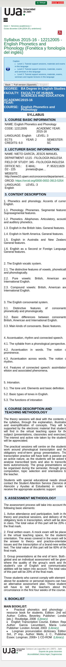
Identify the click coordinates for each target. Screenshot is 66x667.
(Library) (42, 618)
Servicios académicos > (21, 26)
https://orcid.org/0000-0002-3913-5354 (39, 180)
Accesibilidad (33, 654)
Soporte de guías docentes (50, 651)
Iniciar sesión (58, 3)
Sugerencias (56, 654)
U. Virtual (41, 3)
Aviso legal (45, 654)
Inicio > (7, 26)
